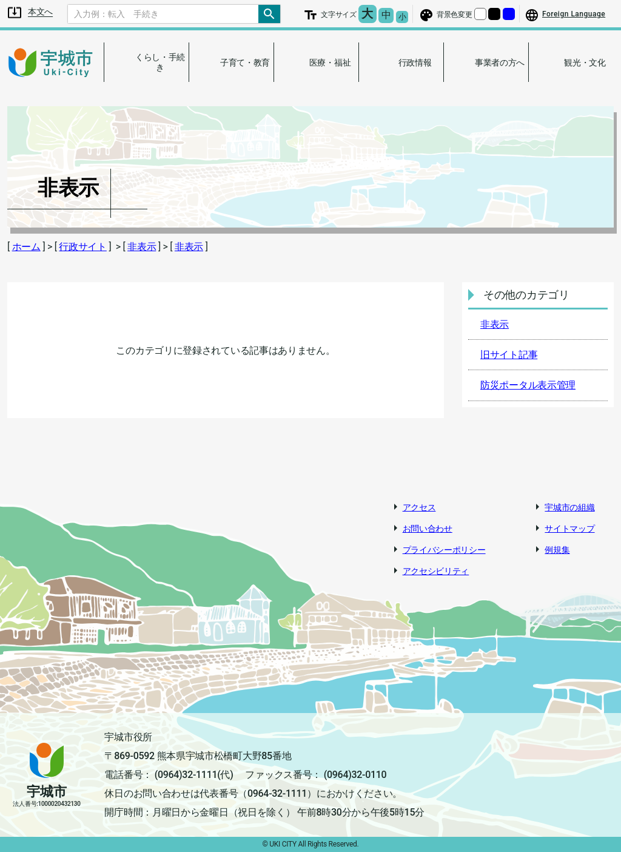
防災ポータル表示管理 (528, 385)
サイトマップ (569, 528)
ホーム (26, 246)
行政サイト (83, 246)
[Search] (163, 14)
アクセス (419, 507)
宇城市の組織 (569, 507)
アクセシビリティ (436, 571)
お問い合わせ (427, 528)
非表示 (141, 246)
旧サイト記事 (508, 354)
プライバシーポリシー (444, 550)
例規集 (557, 550)
